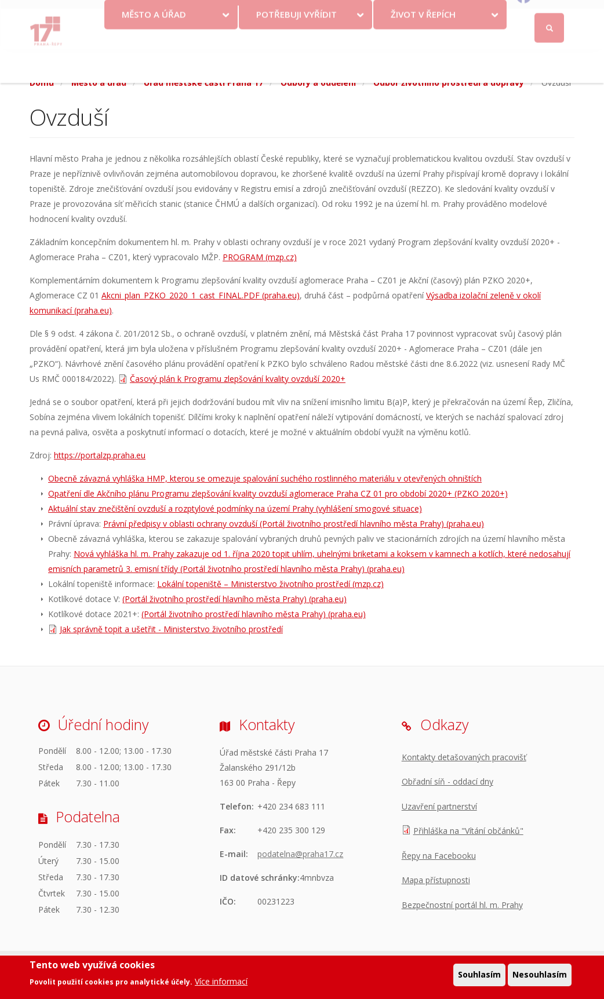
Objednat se (408, 29)
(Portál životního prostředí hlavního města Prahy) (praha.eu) (234, 598)
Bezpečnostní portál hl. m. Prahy (462, 904)
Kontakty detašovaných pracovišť (464, 757)
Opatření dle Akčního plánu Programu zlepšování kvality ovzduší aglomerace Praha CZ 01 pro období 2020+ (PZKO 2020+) (278, 493)
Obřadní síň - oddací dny (447, 781)
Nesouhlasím (539, 975)
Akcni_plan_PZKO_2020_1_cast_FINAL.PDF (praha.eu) (200, 295)
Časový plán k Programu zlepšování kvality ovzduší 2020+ (237, 378)
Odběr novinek (474, 29)
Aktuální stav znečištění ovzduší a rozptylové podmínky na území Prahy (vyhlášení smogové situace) (235, 508)
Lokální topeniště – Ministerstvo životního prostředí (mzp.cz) (270, 583)
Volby (304, 29)
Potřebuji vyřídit (296, 48)
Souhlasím (479, 975)
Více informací (221, 982)
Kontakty (354, 29)
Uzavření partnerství (439, 806)
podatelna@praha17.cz (300, 853)
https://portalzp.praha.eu (99, 455)
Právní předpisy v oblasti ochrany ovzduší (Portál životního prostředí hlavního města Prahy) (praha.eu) (293, 523)
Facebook (552, 29)
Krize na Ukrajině (227, 29)
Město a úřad (154, 48)
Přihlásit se (549, 14)
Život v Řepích (423, 48)
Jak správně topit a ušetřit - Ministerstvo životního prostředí (171, 629)
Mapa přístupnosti (436, 879)
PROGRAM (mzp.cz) (260, 256)
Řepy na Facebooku (439, 855)
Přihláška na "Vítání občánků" (468, 830)
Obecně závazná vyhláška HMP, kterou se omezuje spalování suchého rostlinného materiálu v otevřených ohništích (265, 478)
